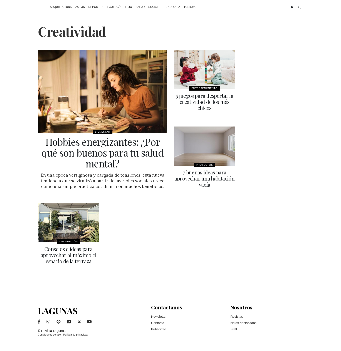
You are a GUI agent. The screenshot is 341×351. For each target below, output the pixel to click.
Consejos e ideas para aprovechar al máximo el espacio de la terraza (69, 255)
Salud (140, 6)
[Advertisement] (272, 115)
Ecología (114, 6)
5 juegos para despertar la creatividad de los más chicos (204, 101)
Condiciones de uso (49, 334)
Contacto (157, 323)
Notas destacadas (243, 323)
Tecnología (171, 6)
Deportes (96, 6)
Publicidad (158, 329)
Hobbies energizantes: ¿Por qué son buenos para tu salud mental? (103, 152)
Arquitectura (61, 6)
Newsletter (159, 316)
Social (153, 6)
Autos (80, 6)
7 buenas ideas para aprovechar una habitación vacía (204, 178)
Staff (233, 329)
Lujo (128, 6)
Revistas (236, 316)
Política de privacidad (75, 334)
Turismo (190, 6)
